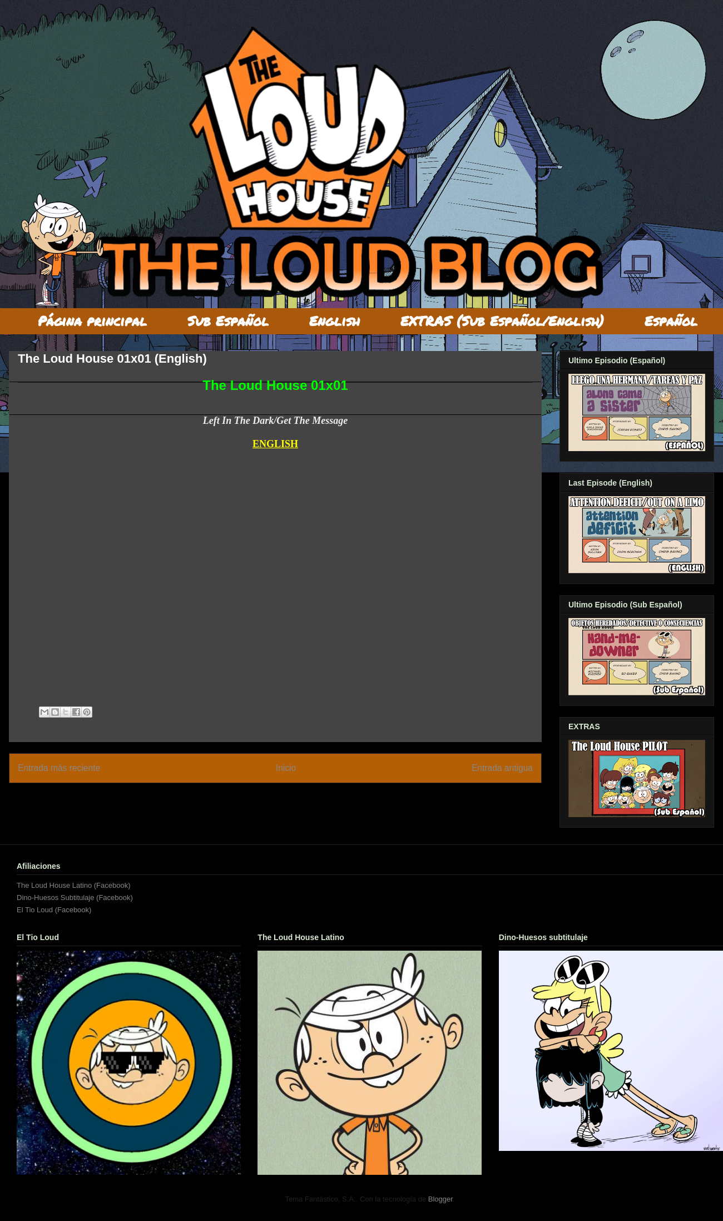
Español (671, 320)
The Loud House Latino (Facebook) (74, 885)
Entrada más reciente (59, 768)
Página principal (92, 320)
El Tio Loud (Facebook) (54, 910)
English (334, 320)
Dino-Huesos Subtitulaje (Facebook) (75, 897)
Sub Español (228, 320)
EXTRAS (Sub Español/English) (502, 320)
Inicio (286, 768)
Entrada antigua (502, 768)
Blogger (440, 1199)
